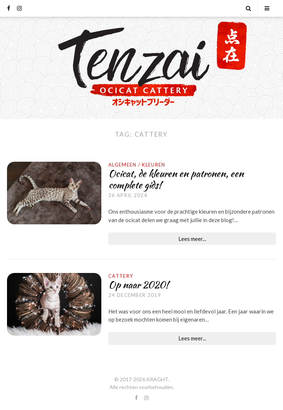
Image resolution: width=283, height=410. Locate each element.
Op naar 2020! (138, 285)
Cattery (120, 276)
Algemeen (122, 165)
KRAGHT (157, 379)
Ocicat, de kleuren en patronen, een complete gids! (176, 179)
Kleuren (153, 165)
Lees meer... (192, 238)
